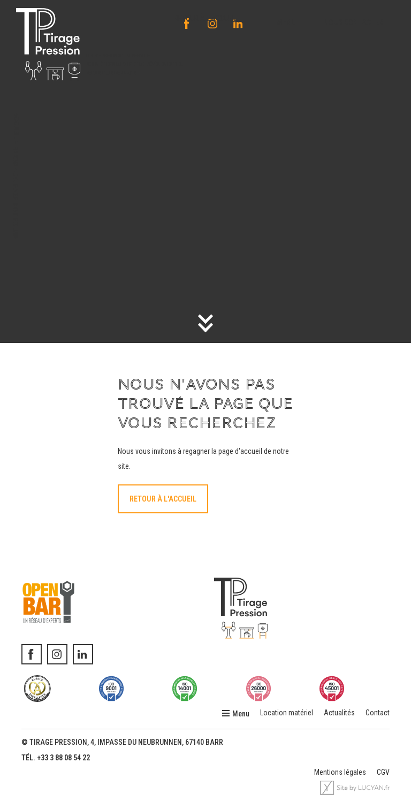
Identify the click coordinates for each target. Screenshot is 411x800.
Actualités (339, 712)
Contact (378, 712)
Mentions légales (340, 772)
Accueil (16, 125)
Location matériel (286, 712)
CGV (383, 772)
